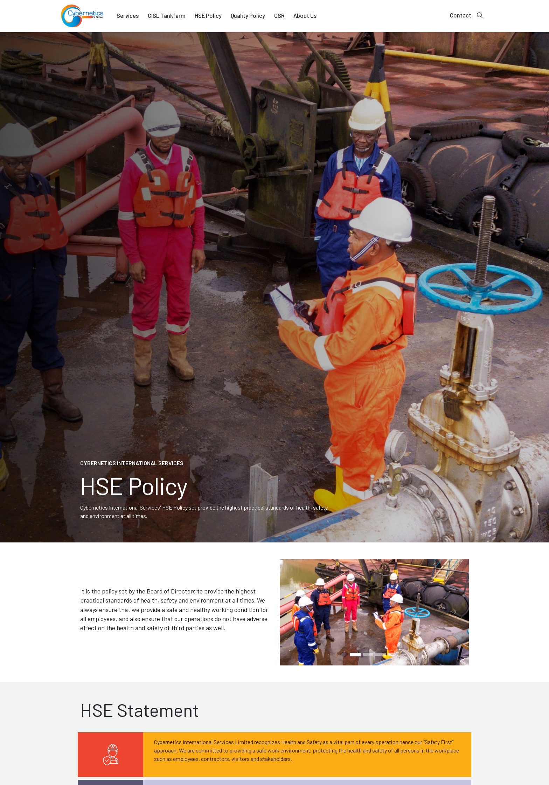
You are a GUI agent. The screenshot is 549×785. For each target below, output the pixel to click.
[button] (294, 612)
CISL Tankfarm (167, 15)
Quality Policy (248, 15)
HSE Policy (208, 15)
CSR (279, 15)
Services (128, 15)
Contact (460, 15)
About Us (305, 15)
